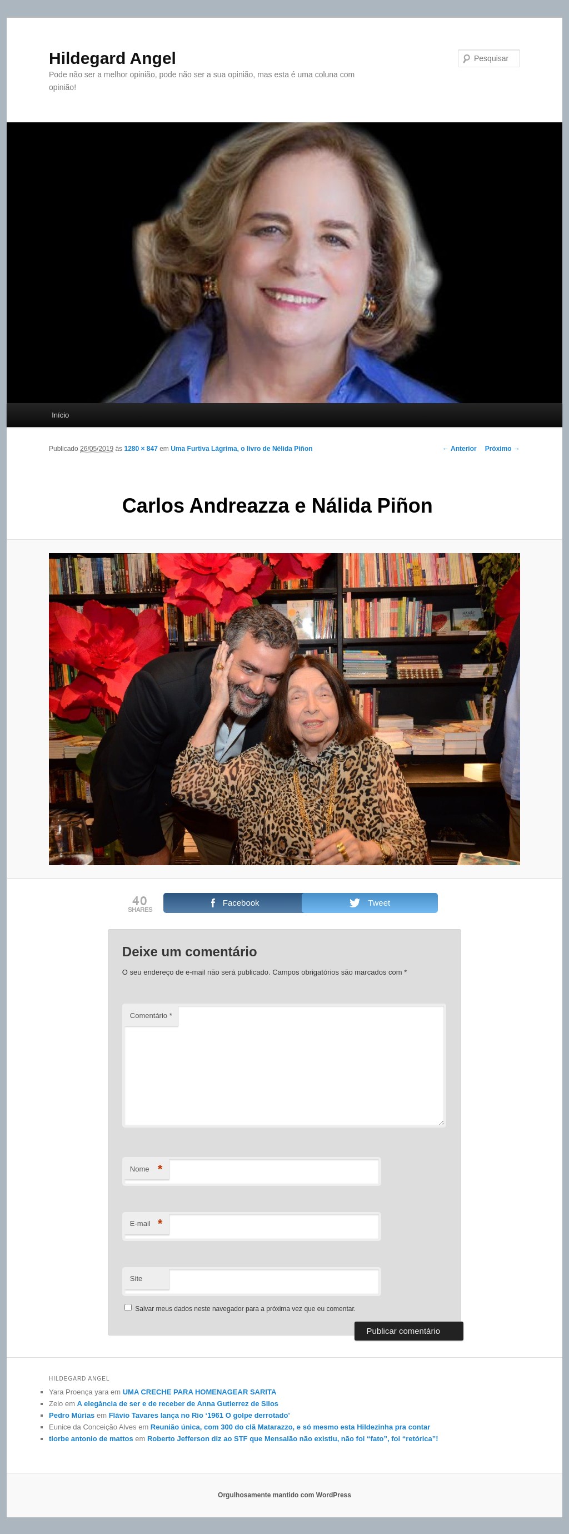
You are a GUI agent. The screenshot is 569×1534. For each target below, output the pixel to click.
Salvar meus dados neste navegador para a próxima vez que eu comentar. (245, 1309)
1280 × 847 (140, 449)
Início (60, 415)
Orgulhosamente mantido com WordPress (284, 1495)
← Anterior (459, 449)
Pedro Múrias (71, 1415)
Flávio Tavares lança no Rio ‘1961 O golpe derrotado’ (199, 1415)
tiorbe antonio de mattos (91, 1438)
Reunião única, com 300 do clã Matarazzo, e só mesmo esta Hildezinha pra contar (291, 1427)
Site (136, 1278)
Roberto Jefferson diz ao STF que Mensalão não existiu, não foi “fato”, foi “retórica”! (292, 1438)
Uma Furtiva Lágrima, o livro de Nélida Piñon (241, 449)
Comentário (151, 1015)
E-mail (146, 1224)
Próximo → (502, 449)
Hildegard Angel (112, 58)
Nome (146, 1169)
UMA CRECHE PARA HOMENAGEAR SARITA (200, 1392)
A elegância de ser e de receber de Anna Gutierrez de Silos (177, 1403)
